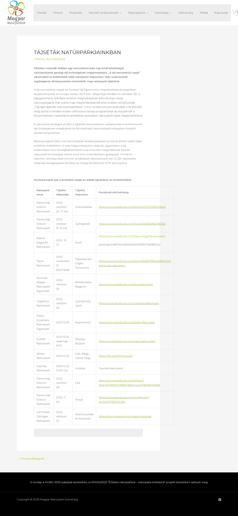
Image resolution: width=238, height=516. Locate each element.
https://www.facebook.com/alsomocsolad (125, 416)
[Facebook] (219, 499)
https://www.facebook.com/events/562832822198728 (133, 223)
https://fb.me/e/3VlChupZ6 (116, 355)
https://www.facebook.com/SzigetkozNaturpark (129, 303)
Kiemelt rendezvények (97, 12)
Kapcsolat (206, 12)
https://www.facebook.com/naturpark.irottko (127, 341)
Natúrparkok (129, 12)
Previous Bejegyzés (31, 458)
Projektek (71, 12)
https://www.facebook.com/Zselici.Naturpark (127, 322)
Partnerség (174, 12)
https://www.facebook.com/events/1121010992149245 (133, 207)
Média (191, 12)
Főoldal (41, 12)
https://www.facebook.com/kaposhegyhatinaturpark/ (133, 236)
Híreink (55, 12)
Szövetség (152, 12)
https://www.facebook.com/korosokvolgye (126, 284)
